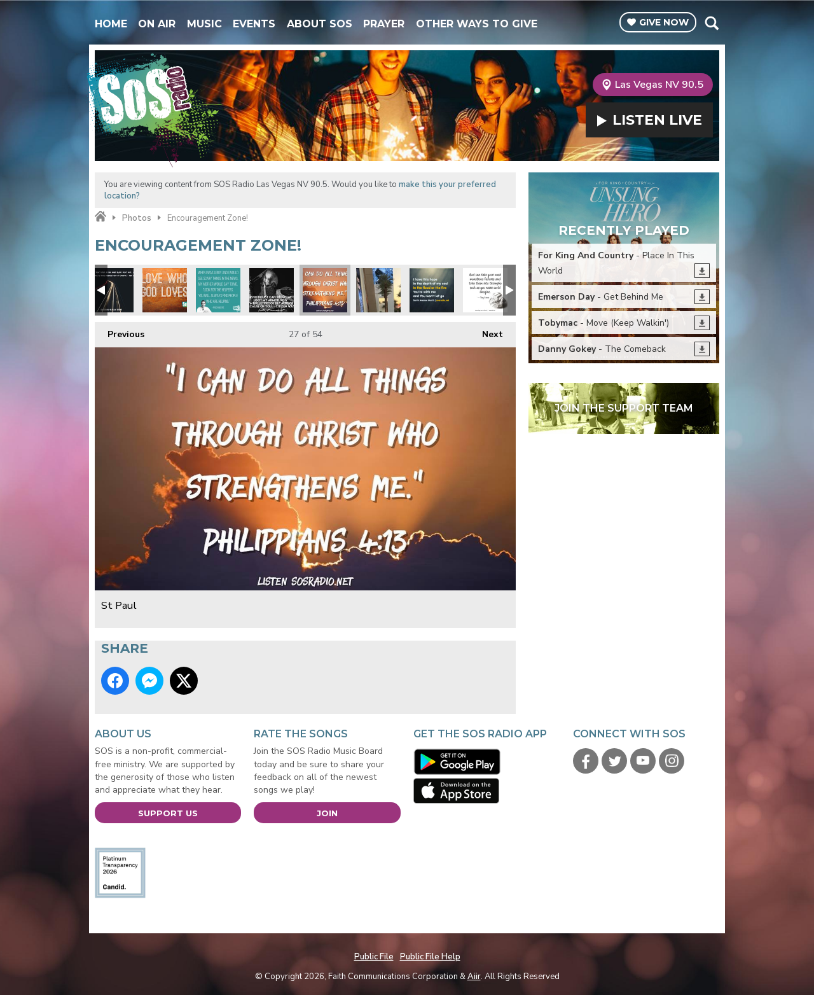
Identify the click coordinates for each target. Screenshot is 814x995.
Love (164, 290)
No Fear (271, 290)
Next (486, 331)
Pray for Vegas (378, 290)
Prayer (383, 24)
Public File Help (430, 957)
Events (254, 24)
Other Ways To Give (476, 24)
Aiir (474, 976)
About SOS (319, 24)
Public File (374, 957)
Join (327, 813)
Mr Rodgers (218, 290)
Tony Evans (485, 290)
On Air (157, 24)
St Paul (325, 290)
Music (204, 24)
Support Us (168, 813)
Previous (119, 331)
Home (111, 24)
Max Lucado (111, 290)
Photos (136, 218)
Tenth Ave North (432, 290)
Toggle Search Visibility (711, 23)
